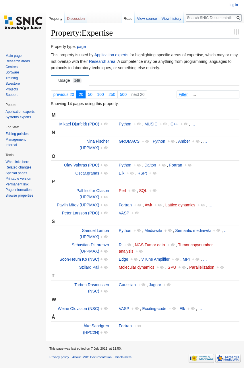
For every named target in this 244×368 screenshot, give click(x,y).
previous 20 (63, 94)
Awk (148, 205)
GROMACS (129, 141)
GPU (171, 267)
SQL (143, 190)
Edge (123, 259)
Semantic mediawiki (193, 230)
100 (100, 94)
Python (125, 124)
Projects (11, 89)
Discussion (76, 18)
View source (147, 18)
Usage (70, 80)
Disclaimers (123, 357)
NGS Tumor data (150, 245)
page (81, 46)
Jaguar (155, 284)
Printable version (18, 179)
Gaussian (127, 284)
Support (11, 95)
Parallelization (201, 267)
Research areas (17, 61)
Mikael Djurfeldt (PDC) (79, 124)
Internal (11, 145)
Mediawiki (153, 230)
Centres (11, 67)
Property (55, 18)
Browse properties (19, 195)
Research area (102, 61)
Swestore (12, 84)
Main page (13, 56)
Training (11, 78)
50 (90, 94)
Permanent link (16, 184)
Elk (121, 173)
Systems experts (18, 117)
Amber (184, 141)
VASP (124, 213)
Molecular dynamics (136, 267)
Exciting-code (154, 308)
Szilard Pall (89, 267)
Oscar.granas (87, 173)
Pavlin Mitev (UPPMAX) (78, 205)
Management (15, 139)
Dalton (150, 165)
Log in (233, 5)
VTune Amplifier (155, 259)
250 (112, 94)
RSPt (142, 173)
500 (123, 94)
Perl (122, 190)
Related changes (18, 167)
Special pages (16, 173)
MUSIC (150, 124)
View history (171, 18)
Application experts (111, 55)
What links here (17, 162)
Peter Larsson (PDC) (80, 213)
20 (81, 94)
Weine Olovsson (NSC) (78, 308)
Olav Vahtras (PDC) (81, 165)
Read (128, 18)
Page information (18, 190)
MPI (186, 259)
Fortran (175, 165)
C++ (174, 124)
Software (12, 72)
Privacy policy (59, 357)
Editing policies (16, 134)
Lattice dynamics (180, 205)
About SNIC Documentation (92, 357)
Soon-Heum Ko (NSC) (79, 259)
